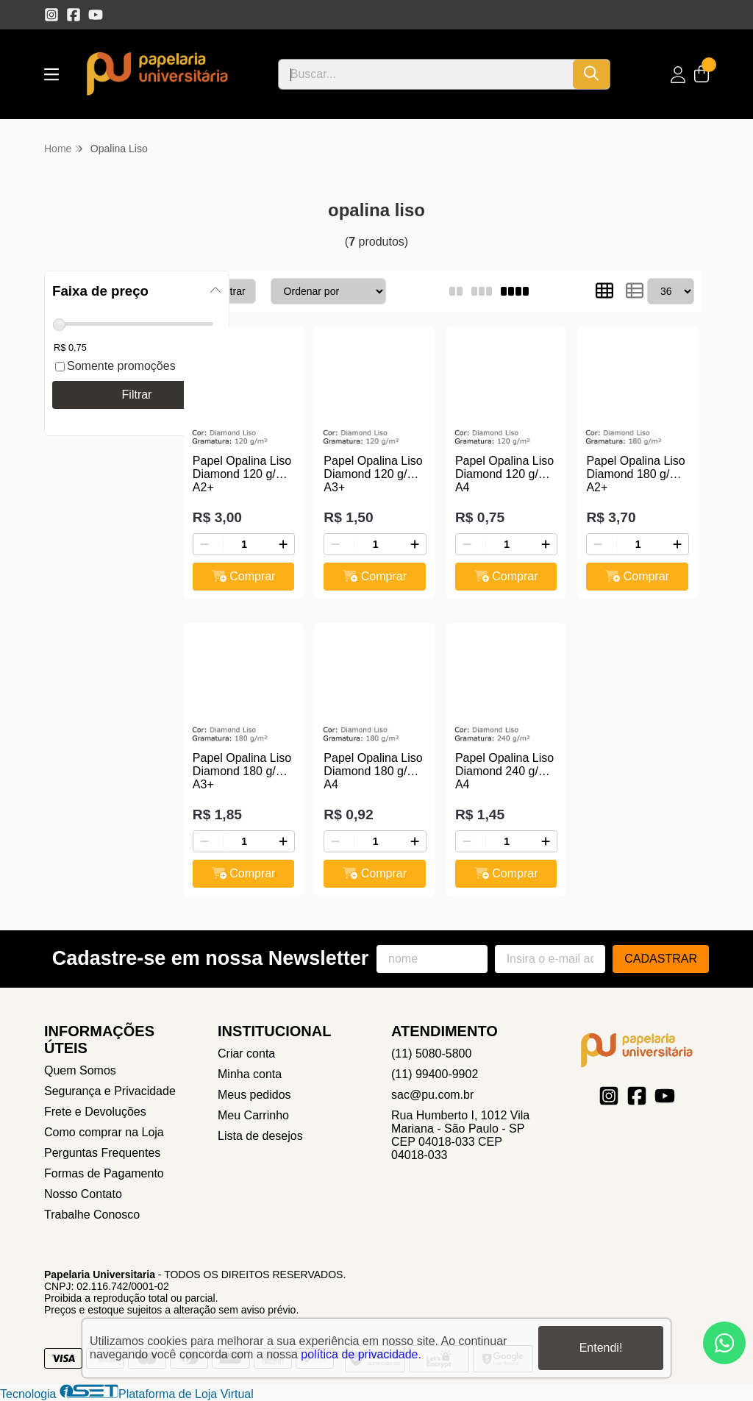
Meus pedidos (254, 1094)
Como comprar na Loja (104, 1132)
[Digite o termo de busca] (426, 74)
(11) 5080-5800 (431, 1053)
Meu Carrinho (253, 1115)
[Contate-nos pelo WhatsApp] (724, 1343)
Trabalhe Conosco (92, 1214)
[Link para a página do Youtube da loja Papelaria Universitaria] (95, 14)
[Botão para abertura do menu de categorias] (51, 74)
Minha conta (250, 1074)
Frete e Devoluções (95, 1111)
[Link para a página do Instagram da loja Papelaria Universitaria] (51, 14)
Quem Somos (80, 1070)
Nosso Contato (83, 1194)
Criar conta (246, 1053)
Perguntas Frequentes (102, 1153)
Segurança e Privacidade (110, 1091)
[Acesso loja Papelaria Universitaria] (678, 74)
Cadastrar (660, 958)
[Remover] (204, 544)
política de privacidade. (361, 1354)
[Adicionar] (283, 544)
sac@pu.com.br (432, 1094)
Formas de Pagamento (104, 1173)
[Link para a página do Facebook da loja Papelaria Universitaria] (73, 14)
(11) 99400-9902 (434, 1074)
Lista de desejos (260, 1136)
